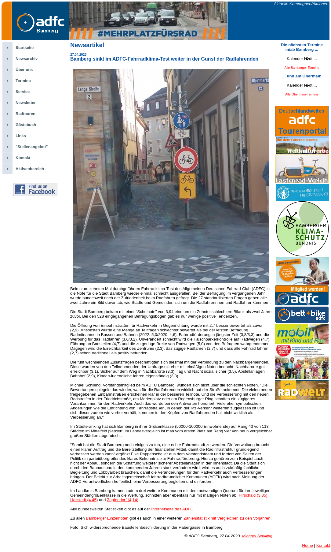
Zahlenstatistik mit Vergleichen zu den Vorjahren (227, 518)
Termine (23, 80)
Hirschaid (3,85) (253, 495)
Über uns (24, 69)
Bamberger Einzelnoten (107, 518)
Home (307, 545)
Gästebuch (26, 124)
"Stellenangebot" (32, 146)
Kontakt (23, 157)
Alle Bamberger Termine (301, 67)
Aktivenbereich (30, 168)
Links (21, 135)
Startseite (25, 47)
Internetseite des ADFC (172, 509)
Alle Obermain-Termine (301, 94)
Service (23, 91)
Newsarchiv (27, 58)
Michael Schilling (257, 536)
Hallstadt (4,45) (84, 500)
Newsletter (26, 102)
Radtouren (25, 113)
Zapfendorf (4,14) (122, 500)
